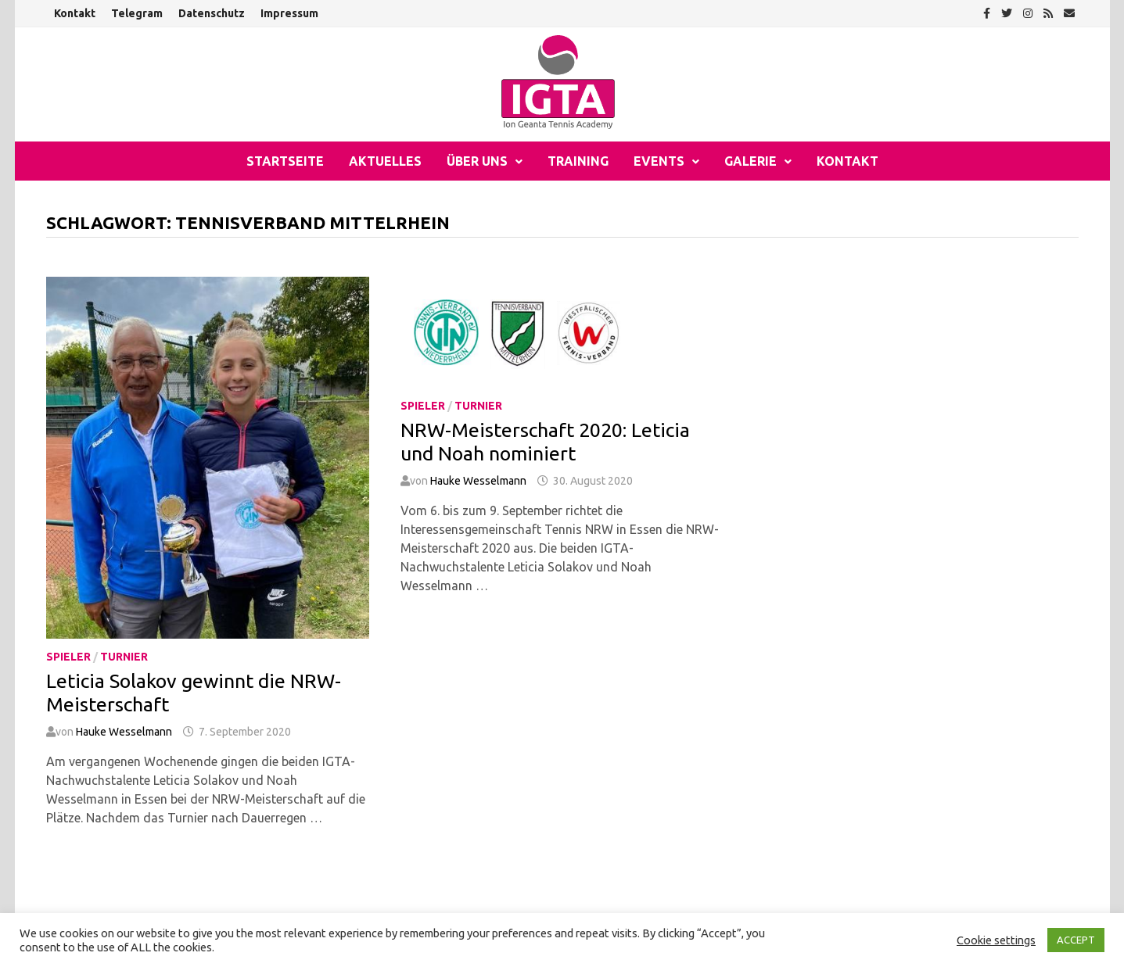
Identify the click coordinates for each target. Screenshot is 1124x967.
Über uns (477, 161)
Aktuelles (385, 161)
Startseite (285, 161)
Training (578, 161)
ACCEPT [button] (1076, 939)
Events (659, 161)
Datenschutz (211, 13)
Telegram (137, 13)
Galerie (750, 161)
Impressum (289, 13)
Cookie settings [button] (996, 940)
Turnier (124, 656)
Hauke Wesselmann (124, 731)
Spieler (68, 656)
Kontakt (74, 13)
